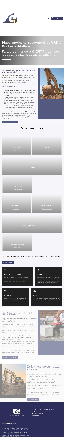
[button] (49, 18)
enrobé (27, 80)
